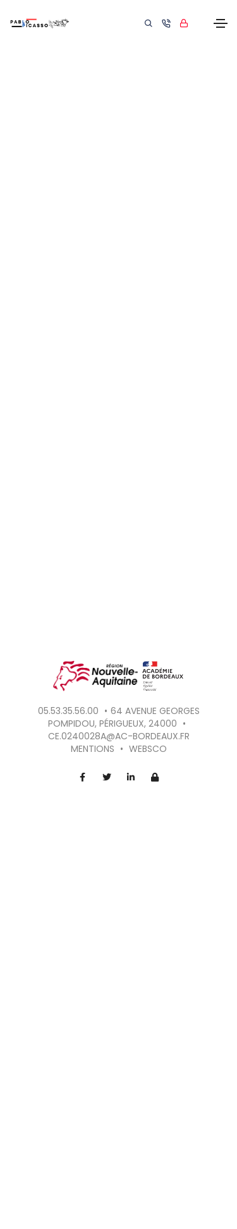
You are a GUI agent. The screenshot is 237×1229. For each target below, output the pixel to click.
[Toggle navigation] (221, 23)
